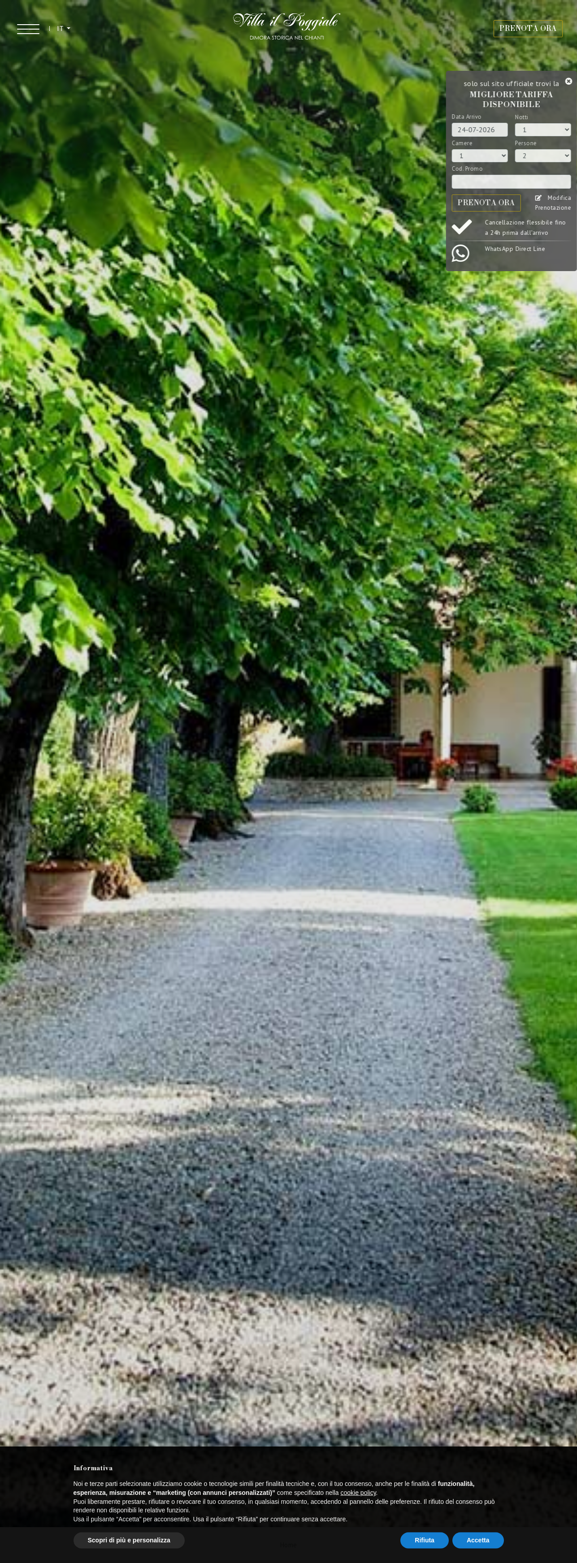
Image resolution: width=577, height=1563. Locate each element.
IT (61, 28)
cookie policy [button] (358, 1512)
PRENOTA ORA (528, 28)
